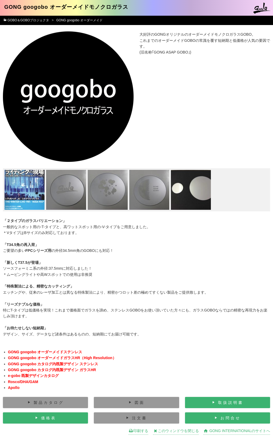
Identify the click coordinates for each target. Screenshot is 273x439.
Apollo (14, 387)
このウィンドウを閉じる (176, 430)
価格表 (48, 418)
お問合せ (230, 418)
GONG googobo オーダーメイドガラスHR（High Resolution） (62, 358)
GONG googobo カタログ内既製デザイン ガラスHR (52, 370)
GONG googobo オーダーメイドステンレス (45, 352)
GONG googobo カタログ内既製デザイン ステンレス (53, 364)
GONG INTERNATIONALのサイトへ (236, 430)
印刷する (138, 430)
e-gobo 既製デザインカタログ (33, 376)
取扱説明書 (230, 402)
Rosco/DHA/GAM (23, 382)
